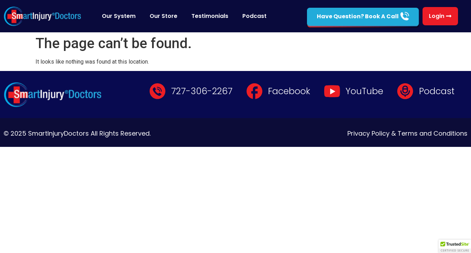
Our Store (163, 16)
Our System (119, 16)
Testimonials (209, 16)
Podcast (254, 16)
